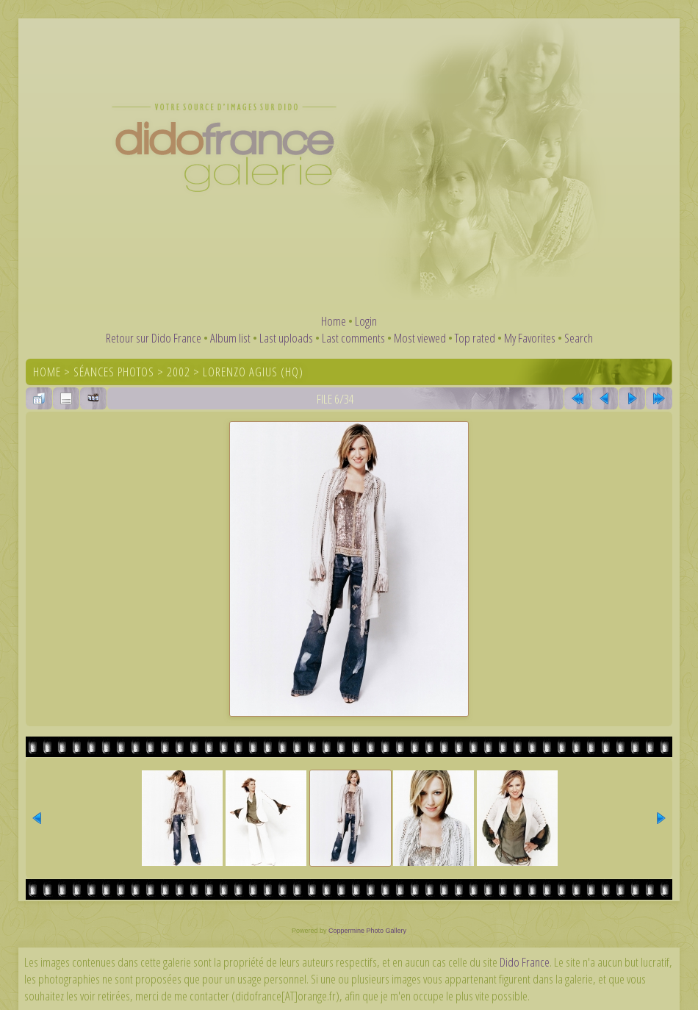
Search (578, 337)
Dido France (525, 961)
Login (366, 320)
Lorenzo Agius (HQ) (253, 371)
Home (333, 320)
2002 (178, 371)
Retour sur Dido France (153, 337)
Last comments (353, 337)
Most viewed (420, 337)
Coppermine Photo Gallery (367, 930)
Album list (230, 337)
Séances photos (113, 371)
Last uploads (286, 337)
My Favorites (529, 337)
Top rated (475, 337)
